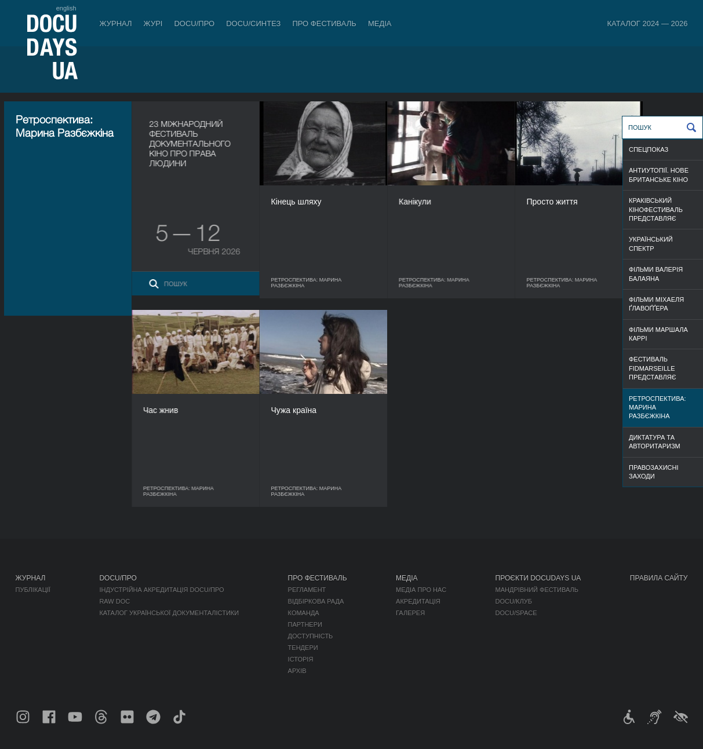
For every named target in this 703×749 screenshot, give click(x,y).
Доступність (310, 636)
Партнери (305, 624)
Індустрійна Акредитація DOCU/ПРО (161, 589)
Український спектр (651, 243)
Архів (297, 670)
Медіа (380, 23)
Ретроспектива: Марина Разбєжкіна (657, 407)
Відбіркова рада (316, 601)
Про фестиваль (324, 23)
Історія (301, 659)
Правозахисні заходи (654, 472)
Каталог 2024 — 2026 (647, 23)
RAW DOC (114, 601)
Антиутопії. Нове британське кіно (659, 174)
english (66, 8)
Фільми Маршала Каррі (658, 334)
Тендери (303, 647)
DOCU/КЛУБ (514, 601)
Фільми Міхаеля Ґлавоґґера (656, 304)
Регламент (307, 589)
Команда (303, 612)
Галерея (410, 612)
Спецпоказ (648, 149)
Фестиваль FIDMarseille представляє (652, 368)
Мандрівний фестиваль (537, 589)
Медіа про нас (421, 589)
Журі (153, 23)
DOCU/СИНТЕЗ (253, 23)
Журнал (116, 23)
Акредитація (418, 601)
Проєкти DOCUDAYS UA (538, 578)
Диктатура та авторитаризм (654, 442)
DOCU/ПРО (194, 23)
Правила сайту (659, 578)
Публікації (33, 589)
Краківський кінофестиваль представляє (656, 209)
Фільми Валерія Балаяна (656, 274)
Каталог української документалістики (169, 612)
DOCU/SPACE (516, 612)
